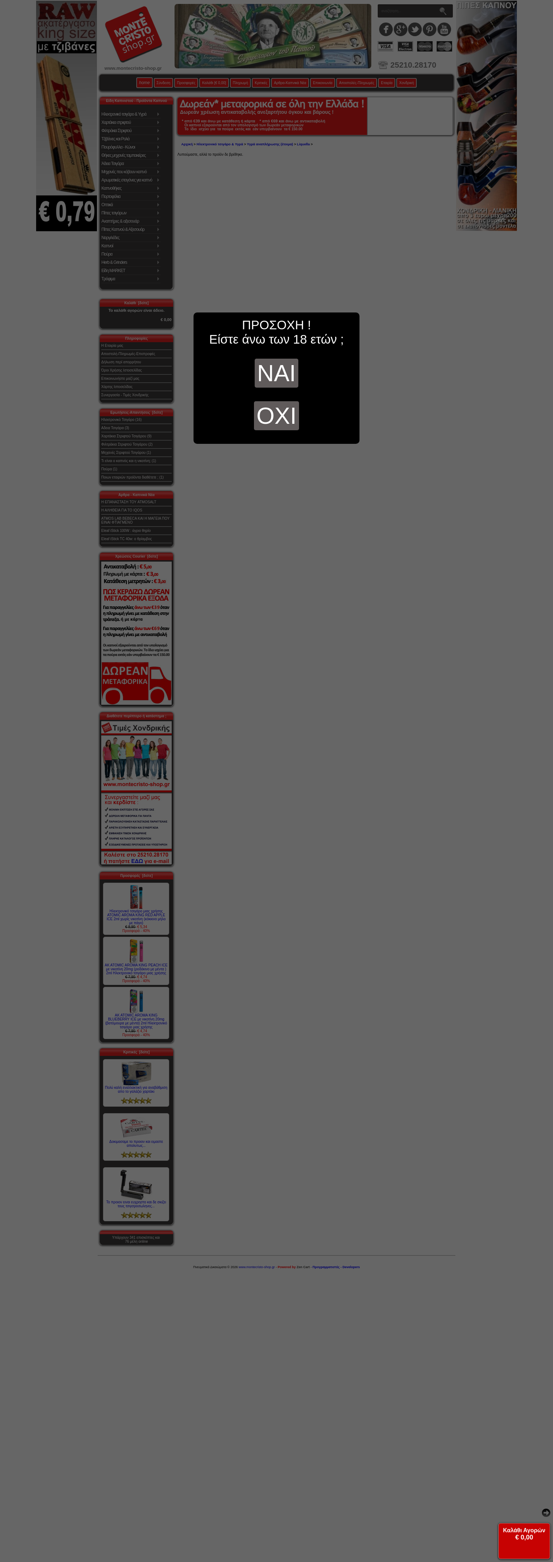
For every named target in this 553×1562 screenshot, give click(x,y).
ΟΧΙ (276, 416)
